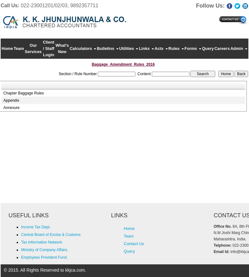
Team (19, 48)
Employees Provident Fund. (44, 257)
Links (146, 48)
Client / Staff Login (48, 48)
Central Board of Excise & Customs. (51, 234)
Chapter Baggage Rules (23, 93)
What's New (62, 48)
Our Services (33, 48)
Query (208, 48)
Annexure (11, 107)
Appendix (11, 100)
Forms (193, 48)
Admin (238, 48)
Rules (176, 48)
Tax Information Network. (42, 242)
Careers (221, 48)
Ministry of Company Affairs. (44, 250)
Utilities (129, 48)
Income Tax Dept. (35, 227)
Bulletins (108, 48)
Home (7, 48)
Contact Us (134, 243)
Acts (161, 48)
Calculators (83, 48)
